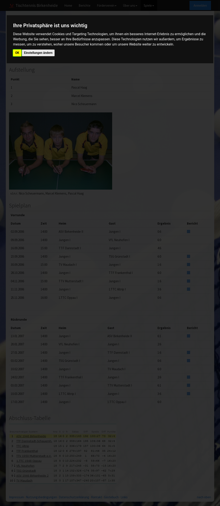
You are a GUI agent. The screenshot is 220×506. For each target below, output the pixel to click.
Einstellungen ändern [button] (38, 52)
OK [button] (17, 52)
